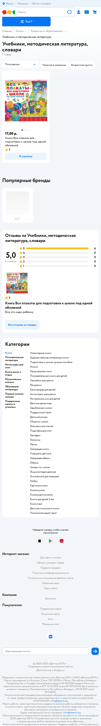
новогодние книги (40, 353)
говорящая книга (39, 449)
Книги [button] (8, 352)
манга (33, 444)
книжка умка (37, 490)
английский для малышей (44, 476)
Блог (50, 619)
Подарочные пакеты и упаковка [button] (12, 404)
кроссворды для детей (43, 389)
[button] (26, 21)
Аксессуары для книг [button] (14, 366)
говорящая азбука (40, 458)
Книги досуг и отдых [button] (13, 373)
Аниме (34, 366)
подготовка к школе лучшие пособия (51, 362)
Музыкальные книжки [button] (13, 381)
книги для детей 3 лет (42, 499)
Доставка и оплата (50, 557)
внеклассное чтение (41, 426)
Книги (20, 31)
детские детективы (41, 403)
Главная (7, 31)
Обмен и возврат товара (50, 562)
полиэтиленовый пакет (43, 513)
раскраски (36, 385)
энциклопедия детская (43, 471)
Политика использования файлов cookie (50, 578)
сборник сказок (39, 421)
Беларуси (59, 670)
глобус (34, 481)
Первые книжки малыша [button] (14, 395)
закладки (35, 435)
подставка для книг (41, 430)
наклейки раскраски (42, 380)
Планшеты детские (40, 453)
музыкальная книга (41, 371)
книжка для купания (41, 494)
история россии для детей (45, 398)
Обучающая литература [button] (12, 388)
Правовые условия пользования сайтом (50, 666)
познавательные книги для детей (48, 376)
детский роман (38, 417)
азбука (34, 462)
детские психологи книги (44, 508)
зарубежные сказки (41, 408)
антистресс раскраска (43, 394)
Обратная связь (50, 583)
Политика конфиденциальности (50, 572)
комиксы (35, 439)
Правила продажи (51, 567)
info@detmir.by (59, 700)
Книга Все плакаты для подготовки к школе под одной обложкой (48, 305)
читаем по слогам (40, 467)
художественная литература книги (49, 357)
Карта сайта (50, 588)
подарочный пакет (41, 412)
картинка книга (38, 485)
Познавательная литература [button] (14, 359)
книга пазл (36, 503)
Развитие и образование (46, 31)
